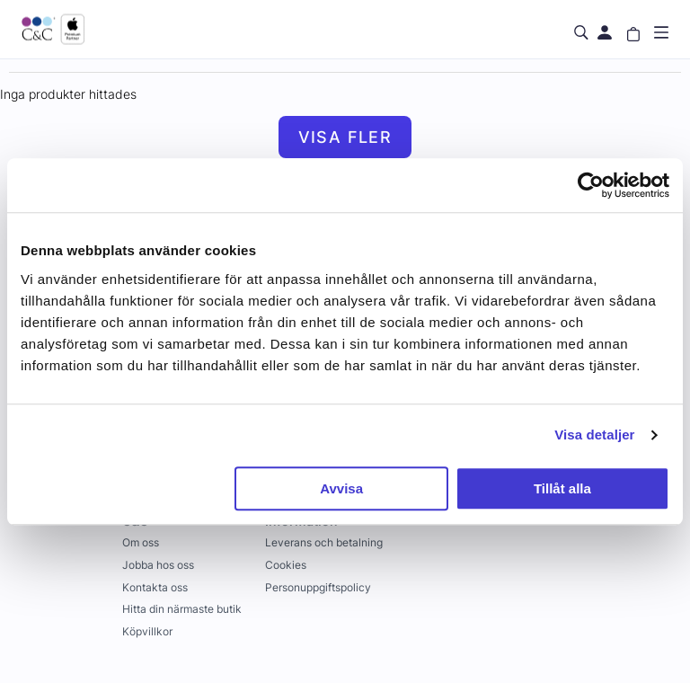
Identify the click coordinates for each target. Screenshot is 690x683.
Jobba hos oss (158, 565)
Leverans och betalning (324, 542)
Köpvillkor (147, 631)
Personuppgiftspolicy (318, 587)
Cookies (285, 565)
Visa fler (345, 137)
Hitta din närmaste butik (182, 609)
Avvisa (341, 488)
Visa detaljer (594, 434)
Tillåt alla (562, 488)
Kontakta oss (155, 587)
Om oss (140, 542)
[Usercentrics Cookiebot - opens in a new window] (590, 185)
